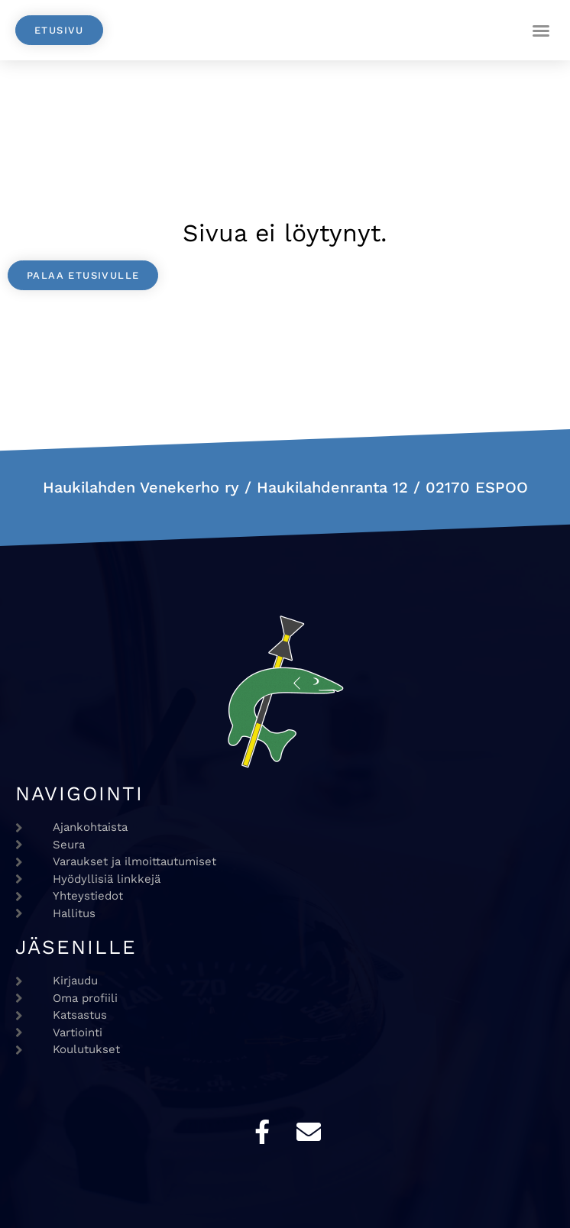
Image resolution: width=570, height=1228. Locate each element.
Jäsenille (76, 947)
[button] (541, 30)
